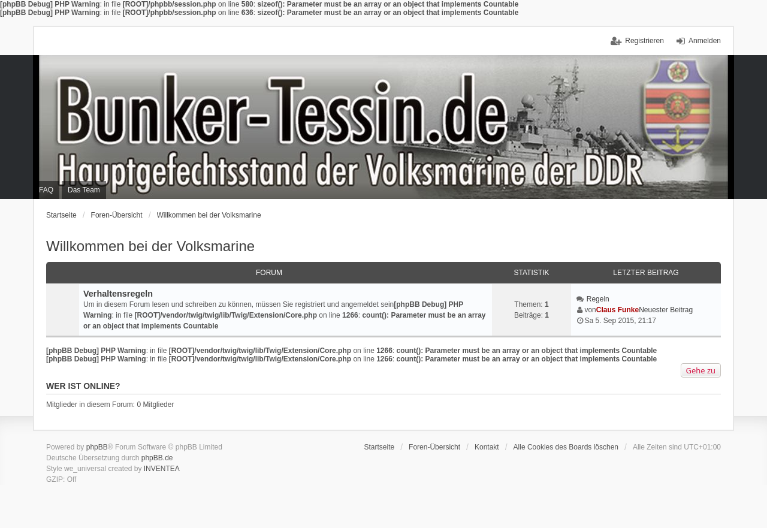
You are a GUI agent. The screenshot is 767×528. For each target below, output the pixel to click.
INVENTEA (162, 468)
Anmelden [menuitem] (705, 41)
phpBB (97, 447)
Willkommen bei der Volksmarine (209, 215)
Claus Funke (617, 310)
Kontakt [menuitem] (487, 447)
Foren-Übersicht (117, 215)
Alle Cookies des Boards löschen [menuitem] (566, 447)
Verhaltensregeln (118, 293)
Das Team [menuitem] (84, 190)
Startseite (61, 215)
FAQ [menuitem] (46, 190)
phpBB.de (157, 458)
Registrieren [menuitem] (644, 41)
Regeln (598, 299)
